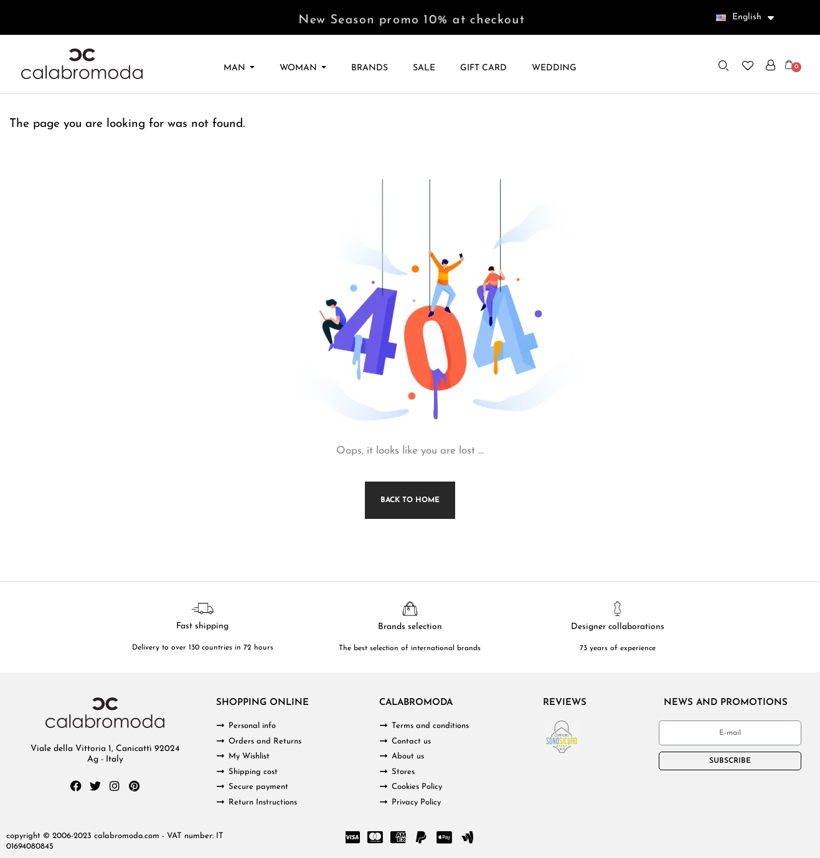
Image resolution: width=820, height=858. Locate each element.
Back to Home (410, 500)
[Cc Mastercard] (375, 837)
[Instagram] (114, 785)
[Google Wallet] (467, 837)
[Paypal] (421, 837)
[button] (723, 65)
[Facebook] (76, 785)
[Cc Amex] (398, 837)
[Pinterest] (133, 785)
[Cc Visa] (352, 837)
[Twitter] (95, 785)
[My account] (770, 65)
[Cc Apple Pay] (444, 837)
